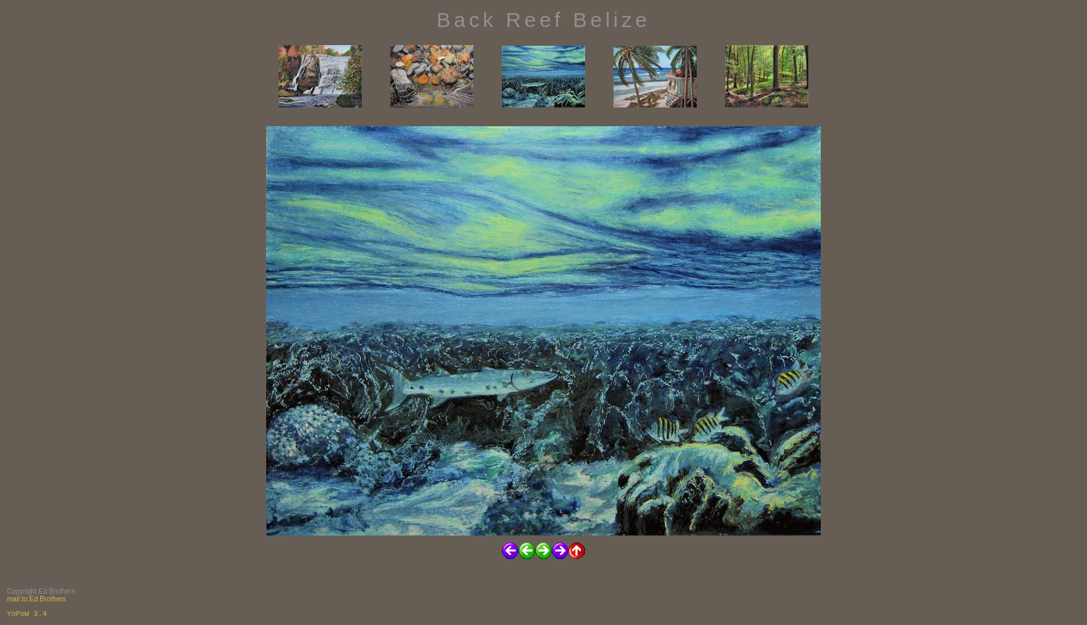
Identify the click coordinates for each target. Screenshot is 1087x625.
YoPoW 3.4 (27, 614)
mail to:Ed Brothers (36, 599)
